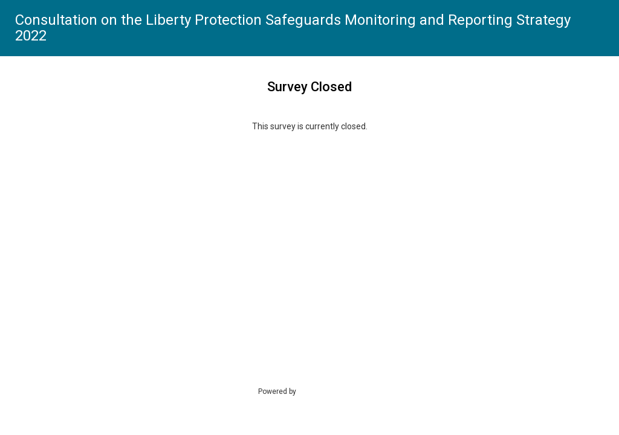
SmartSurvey (331, 390)
